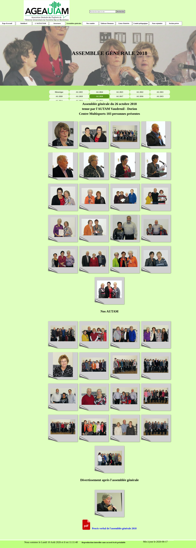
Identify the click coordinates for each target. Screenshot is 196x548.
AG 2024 (99, 99)
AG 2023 (119, 99)
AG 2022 (139, 99)
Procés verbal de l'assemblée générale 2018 (114, 528)
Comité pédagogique (140, 23)
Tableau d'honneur (107, 23)
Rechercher (120, 11)
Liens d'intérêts (123, 23)
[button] (62, 133)
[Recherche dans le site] (103, 11)
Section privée (174, 23)
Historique (59, 99)
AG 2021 (160, 99)
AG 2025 (79, 99)
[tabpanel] (109, 56)
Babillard (24, 23)
